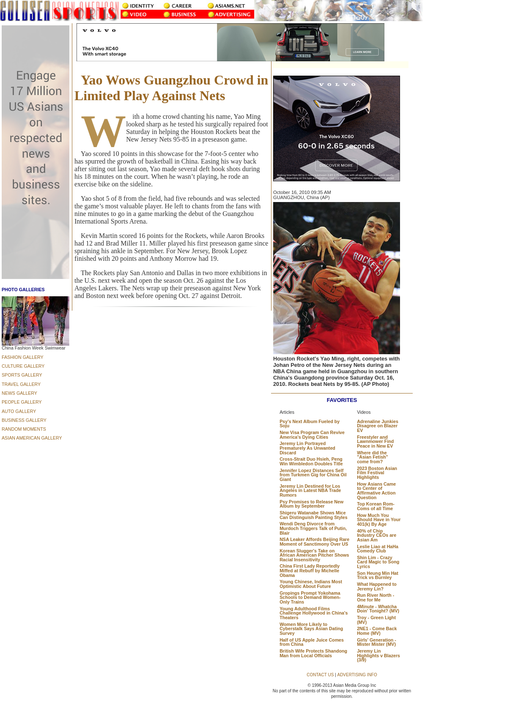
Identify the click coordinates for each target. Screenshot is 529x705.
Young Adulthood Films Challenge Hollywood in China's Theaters (314, 613)
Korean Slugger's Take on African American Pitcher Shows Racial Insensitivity (314, 555)
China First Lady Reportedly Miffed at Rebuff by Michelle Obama (310, 570)
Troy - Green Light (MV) (376, 620)
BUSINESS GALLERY (24, 420)
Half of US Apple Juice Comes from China (312, 642)
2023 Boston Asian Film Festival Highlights (377, 473)
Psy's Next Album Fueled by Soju (310, 424)
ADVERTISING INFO (357, 674)
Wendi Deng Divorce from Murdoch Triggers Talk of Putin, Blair (313, 528)
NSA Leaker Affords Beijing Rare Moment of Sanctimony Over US (314, 542)
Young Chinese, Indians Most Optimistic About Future (311, 584)
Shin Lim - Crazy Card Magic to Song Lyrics (378, 562)
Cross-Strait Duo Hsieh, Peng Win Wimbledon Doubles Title (311, 461)
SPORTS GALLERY (22, 374)
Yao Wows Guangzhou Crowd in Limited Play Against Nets (171, 87)
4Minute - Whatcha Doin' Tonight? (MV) (378, 609)
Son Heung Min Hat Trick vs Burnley (377, 575)
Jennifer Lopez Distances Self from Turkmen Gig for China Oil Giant (313, 475)
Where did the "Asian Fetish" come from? (372, 457)
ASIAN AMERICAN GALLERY (32, 437)
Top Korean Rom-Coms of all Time (376, 506)
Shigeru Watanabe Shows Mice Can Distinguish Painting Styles (313, 515)
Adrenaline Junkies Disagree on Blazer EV (377, 426)
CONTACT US (320, 674)
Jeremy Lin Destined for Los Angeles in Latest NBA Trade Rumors (310, 490)
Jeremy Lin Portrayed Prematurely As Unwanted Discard (307, 448)
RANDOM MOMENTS (24, 429)
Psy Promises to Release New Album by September (311, 504)
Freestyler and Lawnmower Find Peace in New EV (375, 441)
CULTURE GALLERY (23, 366)
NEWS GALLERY (19, 393)
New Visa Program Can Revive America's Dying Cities (312, 435)
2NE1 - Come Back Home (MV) (377, 631)
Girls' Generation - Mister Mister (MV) (376, 642)
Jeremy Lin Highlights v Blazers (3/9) (378, 655)
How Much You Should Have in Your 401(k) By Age (378, 520)
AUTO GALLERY (19, 411)
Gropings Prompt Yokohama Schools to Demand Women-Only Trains (310, 597)
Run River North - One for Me (375, 597)
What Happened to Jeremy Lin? (377, 586)
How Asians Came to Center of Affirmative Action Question (376, 490)
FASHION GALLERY (23, 357)
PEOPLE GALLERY (22, 401)
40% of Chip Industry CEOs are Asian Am (376, 535)
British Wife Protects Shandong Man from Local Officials (313, 653)
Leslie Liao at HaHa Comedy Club (377, 549)
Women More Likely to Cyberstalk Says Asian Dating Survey (311, 629)
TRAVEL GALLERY (21, 384)
